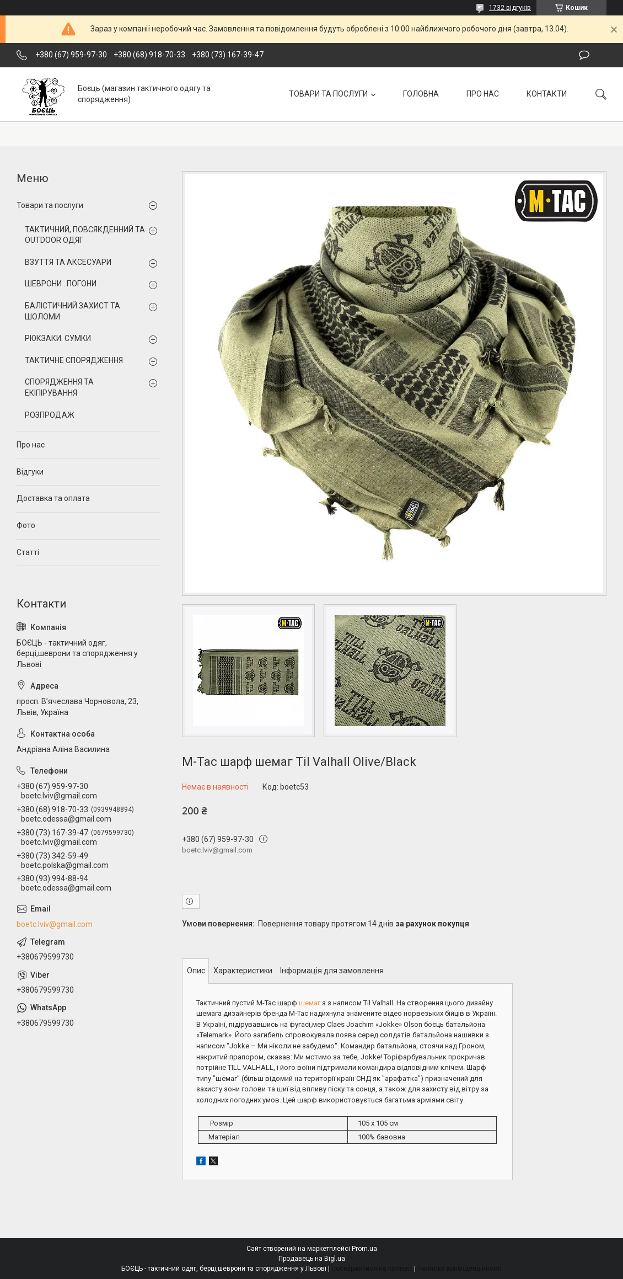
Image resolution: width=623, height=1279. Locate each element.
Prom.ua (364, 1249)
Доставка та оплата (53, 498)
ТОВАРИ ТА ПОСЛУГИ (328, 93)
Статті (28, 552)
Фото (26, 525)
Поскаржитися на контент (371, 1268)
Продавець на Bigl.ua (311, 1258)
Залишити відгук (584, 55)
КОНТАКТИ (547, 93)
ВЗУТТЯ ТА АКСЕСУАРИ (68, 262)
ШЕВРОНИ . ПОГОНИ (60, 283)
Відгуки (30, 471)
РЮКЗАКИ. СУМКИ (58, 338)
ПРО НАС (482, 93)
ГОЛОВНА (421, 93)
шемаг (309, 1003)
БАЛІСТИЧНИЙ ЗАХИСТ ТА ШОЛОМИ (72, 311)
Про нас (31, 444)
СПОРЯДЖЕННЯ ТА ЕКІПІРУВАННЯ (59, 387)
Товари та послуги (50, 205)
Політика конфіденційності (459, 1268)
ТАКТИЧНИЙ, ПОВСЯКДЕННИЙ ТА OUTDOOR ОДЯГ (85, 235)
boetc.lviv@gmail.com (55, 924)
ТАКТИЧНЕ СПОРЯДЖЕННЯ (74, 360)
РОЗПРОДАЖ (49, 415)
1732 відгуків (510, 8)
